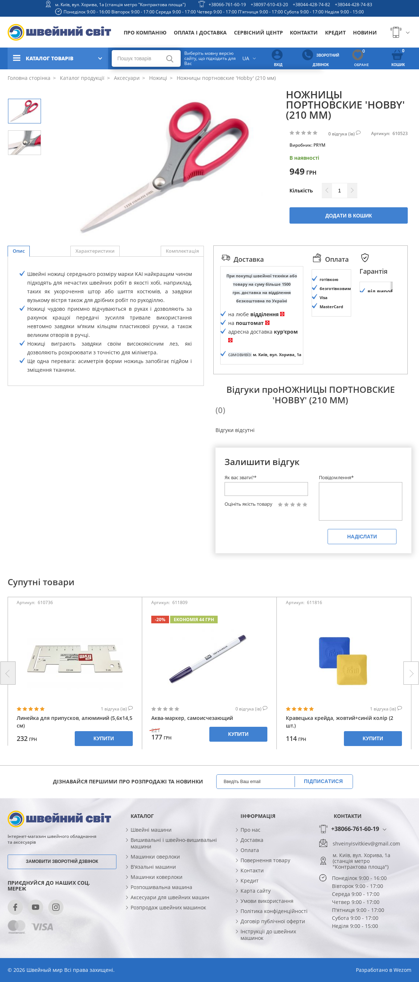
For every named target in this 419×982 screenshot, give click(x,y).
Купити (104, 756)
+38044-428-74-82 (311, 4)
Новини (365, 32)
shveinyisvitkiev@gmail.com (366, 861)
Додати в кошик (348, 216)
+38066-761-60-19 (227, 4)
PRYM (319, 145)
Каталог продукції (81, 77)
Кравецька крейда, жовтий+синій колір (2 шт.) (339, 740)
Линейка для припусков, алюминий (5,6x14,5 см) (74, 740)
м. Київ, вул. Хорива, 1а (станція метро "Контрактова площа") (120, 4)
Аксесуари (126, 77)
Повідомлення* (336, 495)
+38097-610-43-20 (269, 4)
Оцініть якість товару (248, 522)
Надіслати (362, 555)
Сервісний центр (258, 32)
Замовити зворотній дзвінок (62, 879)
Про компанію (145, 32)
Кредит (335, 32)
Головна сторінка (29, 77)
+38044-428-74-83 (353, 4)
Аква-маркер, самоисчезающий (192, 736)
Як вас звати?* (240, 495)
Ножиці (157, 77)
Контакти (304, 32)
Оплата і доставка (200, 32)
